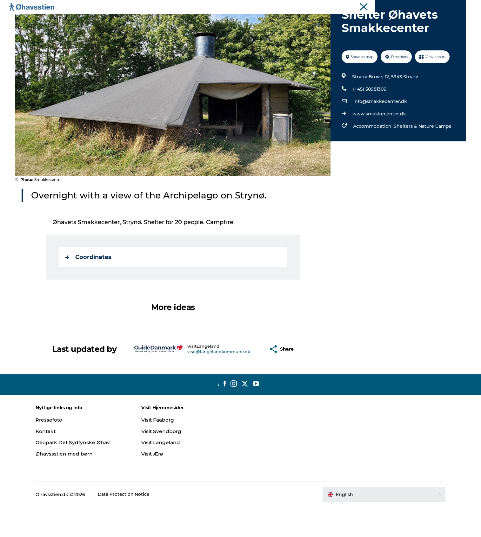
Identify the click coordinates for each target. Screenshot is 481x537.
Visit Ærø (156, 484)
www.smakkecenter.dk (379, 144)
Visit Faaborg (162, 450)
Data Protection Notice (132, 524)
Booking (284, 20)
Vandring (253, 20)
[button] (248, 379)
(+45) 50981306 (369, 119)
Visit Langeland (165, 472)
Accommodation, (373, 156)
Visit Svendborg (165, 461)
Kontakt (54, 461)
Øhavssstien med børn (73, 484)
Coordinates (89, 287)
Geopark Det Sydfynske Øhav (82, 472)
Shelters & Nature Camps (422, 156)
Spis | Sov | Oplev (213, 20)
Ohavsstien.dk (451, 6)
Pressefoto (58, 450)
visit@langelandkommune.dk (203, 381)
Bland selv (316, 20)
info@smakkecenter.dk (380, 131)
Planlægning (168, 20)
